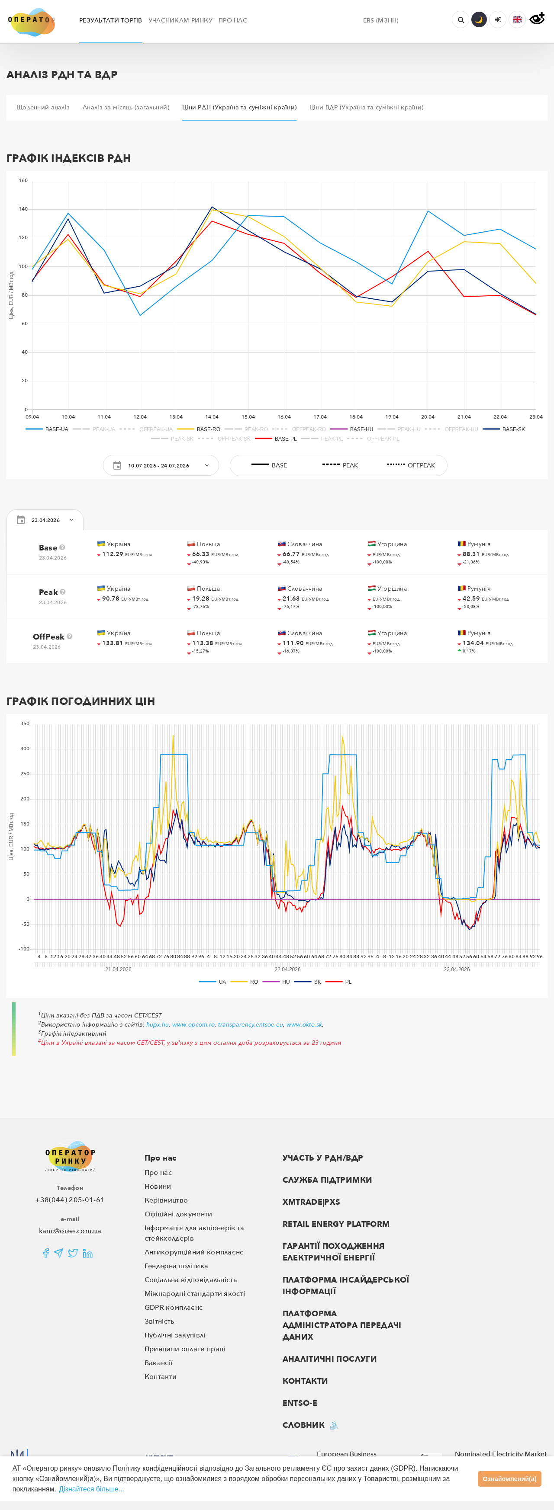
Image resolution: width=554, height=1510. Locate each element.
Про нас (161, 1158)
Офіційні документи (179, 1214)
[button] (517, 19)
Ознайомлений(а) (510, 1478)
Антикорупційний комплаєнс (194, 1252)
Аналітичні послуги (330, 1359)
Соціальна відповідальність (191, 1280)
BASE (267, 465)
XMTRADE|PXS (312, 1202)
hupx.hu (157, 1025)
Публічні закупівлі (175, 1335)
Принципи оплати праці (185, 1349)
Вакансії (159, 1363)
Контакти (161, 1377)
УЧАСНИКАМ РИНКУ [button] (180, 20)
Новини (158, 1186)
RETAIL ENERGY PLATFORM (336, 1224)
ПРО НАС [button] (233, 20)
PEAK (338, 465)
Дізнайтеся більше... (91, 1489)
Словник (304, 1425)
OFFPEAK (409, 465)
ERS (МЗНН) (381, 20)
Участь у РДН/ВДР (323, 1158)
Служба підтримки (328, 1180)
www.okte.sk (304, 1025)
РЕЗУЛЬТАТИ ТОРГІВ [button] (110, 20)
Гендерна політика (176, 1266)
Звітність (159, 1321)
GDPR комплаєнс (174, 1307)
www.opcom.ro (193, 1025)
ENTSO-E (300, 1403)
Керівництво (166, 1200)
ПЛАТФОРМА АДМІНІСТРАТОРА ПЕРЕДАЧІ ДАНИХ (342, 1325)
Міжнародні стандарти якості (195, 1294)
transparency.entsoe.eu (250, 1025)
